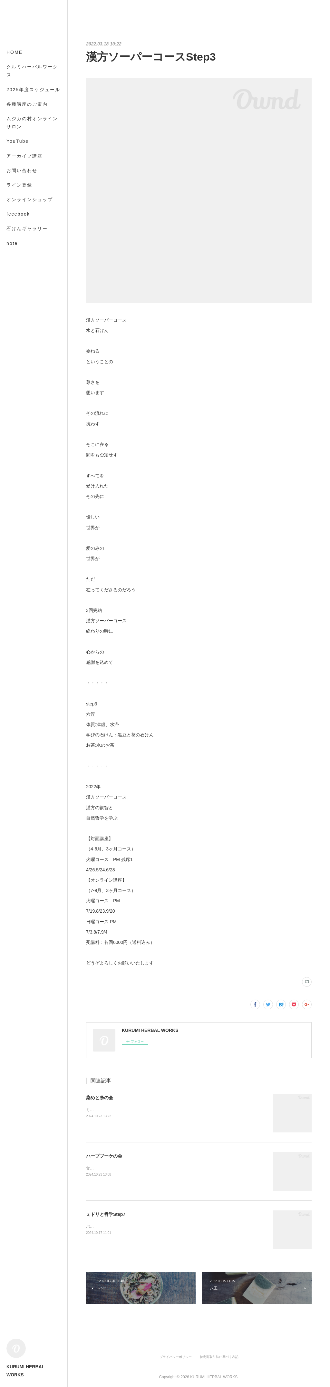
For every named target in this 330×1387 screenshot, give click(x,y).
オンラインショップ (29, 199)
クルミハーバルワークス (32, 70)
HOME (14, 52)
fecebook (18, 214)
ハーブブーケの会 (104, 1156)
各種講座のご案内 (27, 104)
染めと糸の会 (99, 1097)
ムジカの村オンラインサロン (32, 122)
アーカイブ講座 (24, 156)
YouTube (17, 141)
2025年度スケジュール (33, 89)
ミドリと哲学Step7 (105, 1214)
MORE (14, 228)
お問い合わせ (21, 170)
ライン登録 (19, 185)
